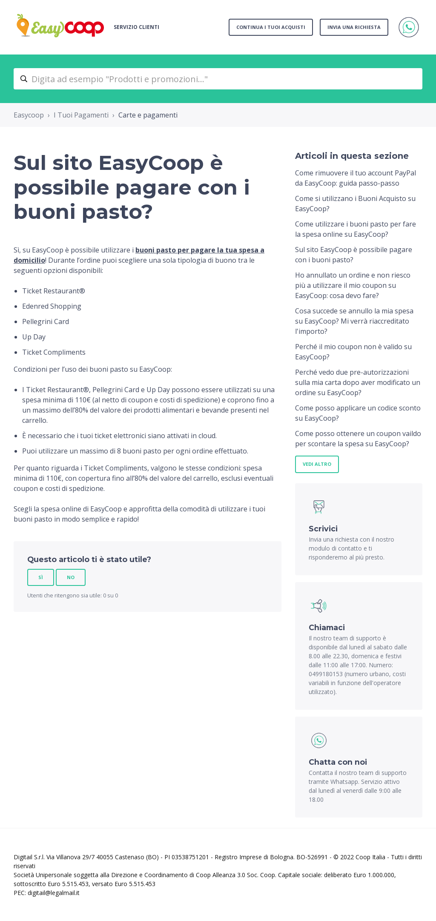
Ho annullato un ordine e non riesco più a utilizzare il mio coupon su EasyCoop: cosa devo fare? (352, 285)
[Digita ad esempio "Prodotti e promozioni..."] (218, 78)
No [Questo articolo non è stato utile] (71, 577)
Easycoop (29, 115)
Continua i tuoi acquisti (270, 27)
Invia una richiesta (354, 27)
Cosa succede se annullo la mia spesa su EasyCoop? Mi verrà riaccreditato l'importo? (354, 321)
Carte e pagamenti (148, 115)
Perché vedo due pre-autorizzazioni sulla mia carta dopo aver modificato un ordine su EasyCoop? (357, 382)
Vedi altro (317, 464)
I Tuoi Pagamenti (81, 115)
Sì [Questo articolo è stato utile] (40, 577)
